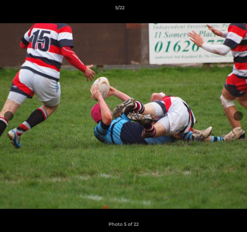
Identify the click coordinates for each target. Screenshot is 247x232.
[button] (224, 9)
